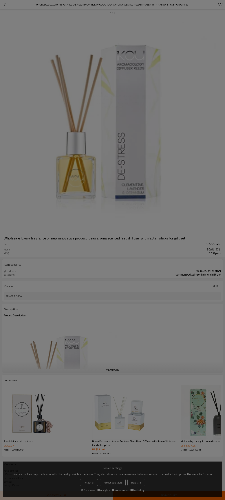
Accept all (89, 482)
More (216, 286)
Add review (15, 296)
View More (112, 370)
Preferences (120, 490)
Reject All (136, 482)
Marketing (137, 490)
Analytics (103, 490)
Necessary (88, 490)
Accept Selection (113, 482)
